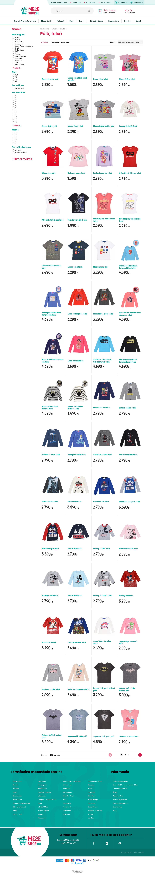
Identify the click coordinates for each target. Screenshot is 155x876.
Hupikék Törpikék (44, 792)
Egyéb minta (19, 44)
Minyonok (66, 789)
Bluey (15, 792)
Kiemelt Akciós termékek (25, 21)
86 (15, 104)
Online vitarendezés (120, 803)
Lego (16, 62)
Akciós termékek (21, 152)
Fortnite (17, 54)
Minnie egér (67, 785)
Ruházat (60, 21)
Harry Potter (17, 814)
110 (16, 112)
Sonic (90, 789)
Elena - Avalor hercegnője (24, 46)
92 (15, 106)
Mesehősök (46, 21)
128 (16, 118)
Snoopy (91, 785)
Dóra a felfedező (19, 807)
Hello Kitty (42, 781)
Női (16, 81)
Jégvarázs (18, 60)
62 (15, 95)
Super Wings (93, 800)
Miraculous (67, 792)
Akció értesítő (106, 2)
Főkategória (44, 29)
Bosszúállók (19, 42)
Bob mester (17, 796)
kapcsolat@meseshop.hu (68, 840)
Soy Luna (91, 792)
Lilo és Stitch (43, 807)
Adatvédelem (118, 796)
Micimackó (42, 818)
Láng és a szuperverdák (47, 800)
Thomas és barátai (95, 811)
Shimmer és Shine (95, 781)
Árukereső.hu (77, 866)
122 (16, 116)
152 (16, 122)
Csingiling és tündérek (21, 803)
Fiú (16, 77)
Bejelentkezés (123, 2)
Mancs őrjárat (20, 64)
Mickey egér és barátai (72, 781)
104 (16, 110)
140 (16, 120)
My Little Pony (68, 796)
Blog (114, 811)
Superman (92, 803)
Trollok (90, 814)
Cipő (71, 21)
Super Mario (92, 807)
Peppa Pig (67, 803)
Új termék (18, 150)
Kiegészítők (113, 21)
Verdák (91, 818)
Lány (16, 79)
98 (15, 108)
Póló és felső (19, 88)
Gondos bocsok (20, 56)
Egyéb (138, 21)
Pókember (67, 811)
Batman (17, 40)
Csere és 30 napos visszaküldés (125, 785)
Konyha (127, 21)
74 (15, 100)
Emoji (17, 48)
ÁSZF (115, 792)
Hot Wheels (42, 789)
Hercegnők (18, 58)
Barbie (17, 38)
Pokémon (66, 814)
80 (15, 102)
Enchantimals (19, 50)
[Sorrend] (130, 42)
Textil (81, 21)
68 (15, 98)
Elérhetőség (90, 2)
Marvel (40, 814)
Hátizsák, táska (96, 21)
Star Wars (91, 796)
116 (16, 114)
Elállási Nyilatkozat (120, 800)
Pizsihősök (67, 807)
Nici (64, 800)
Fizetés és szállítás (120, 781)
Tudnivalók (77, 2)
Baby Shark (17, 781)
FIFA (16, 52)
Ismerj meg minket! (120, 789)
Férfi (16, 75)
